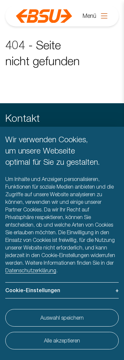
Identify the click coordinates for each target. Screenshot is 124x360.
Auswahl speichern (62, 318)
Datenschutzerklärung (30, 270)
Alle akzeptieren (62, 340)
